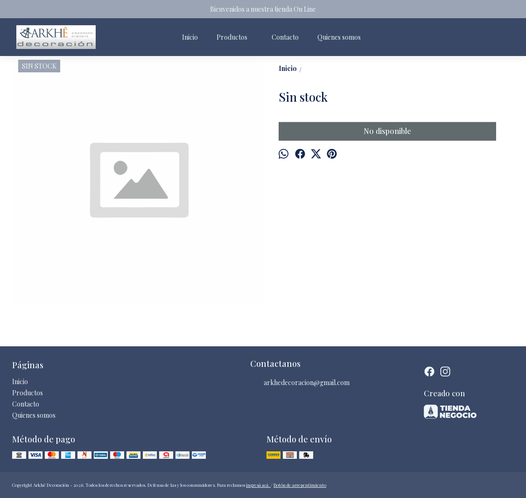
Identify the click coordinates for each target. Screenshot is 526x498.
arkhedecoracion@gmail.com (300, 382)
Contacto (285, 37)
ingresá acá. (258, 485)
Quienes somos (339, 37)
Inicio (190, 37)
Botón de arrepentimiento (300, 485)
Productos (237, 37)
